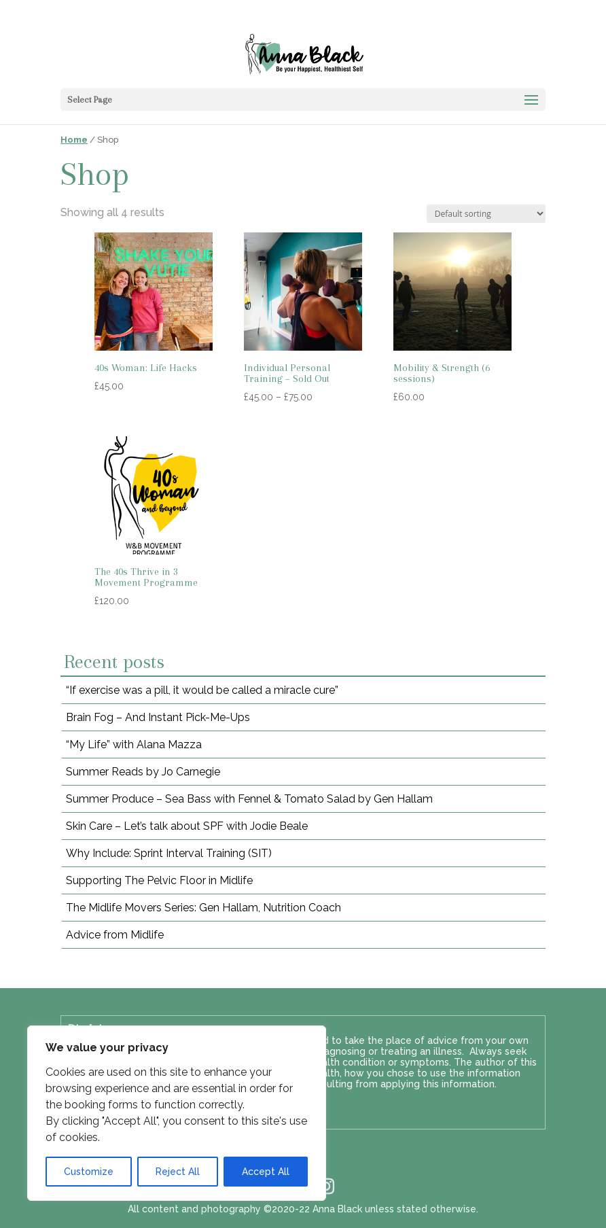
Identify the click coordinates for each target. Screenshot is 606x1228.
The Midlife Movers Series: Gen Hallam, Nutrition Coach (203, 907)
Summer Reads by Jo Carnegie (143, 771)
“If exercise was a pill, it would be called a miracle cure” (202, 690)
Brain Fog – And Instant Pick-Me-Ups (158, 717)
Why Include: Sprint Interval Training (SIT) (169, 853)
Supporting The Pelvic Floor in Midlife (159, 880)
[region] (176, 1113)
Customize (88, 1171)
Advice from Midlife (115, 934)
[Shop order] (486, 214)
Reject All (178, 1171)
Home (74, 140)
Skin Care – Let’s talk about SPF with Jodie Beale (187, 826)
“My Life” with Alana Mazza (134, 744)
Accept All (265, 1171)
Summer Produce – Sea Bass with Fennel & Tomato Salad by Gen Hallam (249, 798)
